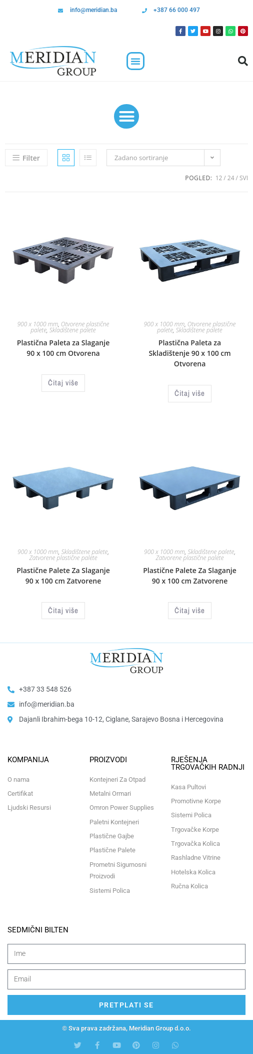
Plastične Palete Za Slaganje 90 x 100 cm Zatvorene (63, 576)
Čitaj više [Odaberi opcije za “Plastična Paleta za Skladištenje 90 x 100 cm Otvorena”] (189, 393)
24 (231, 178)
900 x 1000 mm (38, 324)
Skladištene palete (73, 330)
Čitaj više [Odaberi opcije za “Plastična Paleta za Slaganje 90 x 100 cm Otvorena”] (63, 382)
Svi (244, 178)
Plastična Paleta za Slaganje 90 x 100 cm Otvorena (63, 348)
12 (219, 178)
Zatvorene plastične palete (63, 558)
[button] (135, 61)
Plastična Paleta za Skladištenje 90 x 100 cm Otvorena (189, 353)
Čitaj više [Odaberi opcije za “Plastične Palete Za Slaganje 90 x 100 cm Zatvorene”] (63, 610)
